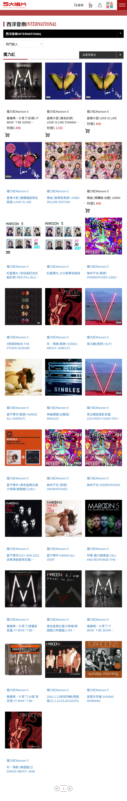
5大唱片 (14, 5)
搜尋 (81, 5)
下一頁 (69, 788)
